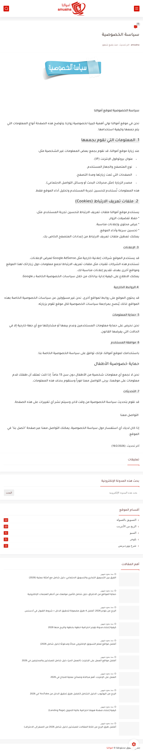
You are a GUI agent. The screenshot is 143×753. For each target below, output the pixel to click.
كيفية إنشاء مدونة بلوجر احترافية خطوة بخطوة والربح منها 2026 (82, 627)
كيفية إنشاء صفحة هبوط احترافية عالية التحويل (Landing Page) (82, 710)
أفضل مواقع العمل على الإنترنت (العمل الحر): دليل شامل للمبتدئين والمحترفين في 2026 (69, 661)
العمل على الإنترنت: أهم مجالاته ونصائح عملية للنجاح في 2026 (83, 677)
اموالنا (110, 748)
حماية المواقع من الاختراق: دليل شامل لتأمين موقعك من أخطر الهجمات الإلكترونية (72, 594)
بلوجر (70, 539)
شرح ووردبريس (70, 545)
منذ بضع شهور (106, 574)
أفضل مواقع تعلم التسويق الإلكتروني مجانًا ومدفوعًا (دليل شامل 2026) (78, 644)
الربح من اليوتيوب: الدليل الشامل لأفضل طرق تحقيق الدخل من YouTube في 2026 (73, 694)
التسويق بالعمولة (70, 520)
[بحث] (6, 8)
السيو (70, 532)
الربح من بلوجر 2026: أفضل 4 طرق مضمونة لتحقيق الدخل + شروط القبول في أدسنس (70, 611)
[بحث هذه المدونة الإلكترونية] (77, 492)
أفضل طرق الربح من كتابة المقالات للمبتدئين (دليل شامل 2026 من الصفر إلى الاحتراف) (70, 727)
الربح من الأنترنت (70, 526)
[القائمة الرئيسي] (136, 8)
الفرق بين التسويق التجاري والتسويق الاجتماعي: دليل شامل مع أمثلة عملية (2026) (72, 578)
